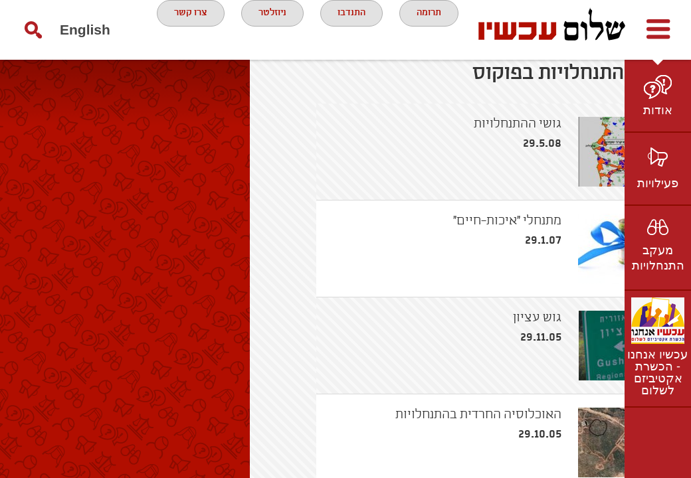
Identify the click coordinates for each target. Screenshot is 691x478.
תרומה (396, 29)
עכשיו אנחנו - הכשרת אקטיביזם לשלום (657, 372)
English (58, 89)
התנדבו (309, 29)
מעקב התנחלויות (658, 258)
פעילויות (657, 183)
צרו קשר (307, 82)
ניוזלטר (220, 29)
